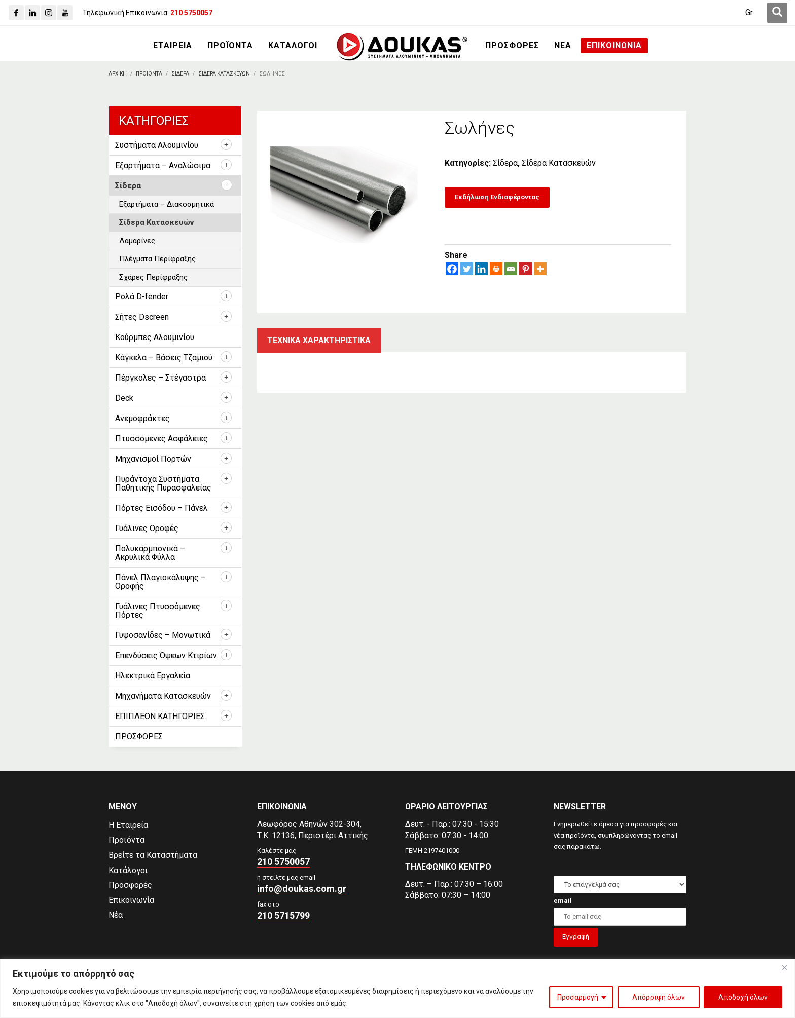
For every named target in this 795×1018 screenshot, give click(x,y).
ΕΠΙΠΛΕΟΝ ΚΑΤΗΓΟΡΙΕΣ (160, 716)
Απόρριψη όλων (658, 997)
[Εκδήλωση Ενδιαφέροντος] (497, 197)
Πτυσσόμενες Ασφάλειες (161, 438)
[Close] (784, 967)
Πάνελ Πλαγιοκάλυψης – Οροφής (160, 582)
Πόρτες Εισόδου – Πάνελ (161, 508)
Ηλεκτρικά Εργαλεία (152, 676)
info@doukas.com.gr (301, 888)
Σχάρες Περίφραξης (153, 277)
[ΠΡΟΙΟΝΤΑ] (149, 74)
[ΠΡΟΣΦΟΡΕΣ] (512, 45)
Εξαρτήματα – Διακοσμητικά (166, 204)
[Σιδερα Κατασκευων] (224, 74)
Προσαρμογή (577, 997)
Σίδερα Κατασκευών (559, 163)
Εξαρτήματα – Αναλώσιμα (162, 165)
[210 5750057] (191, 13)
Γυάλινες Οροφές (146, 528)
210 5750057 (283, 861)
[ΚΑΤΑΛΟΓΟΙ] (292, 45)
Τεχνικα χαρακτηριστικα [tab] (319, 340)
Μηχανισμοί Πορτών (153, 459)
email (563, 900)
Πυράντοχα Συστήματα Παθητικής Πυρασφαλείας (163, 483)
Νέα (116, 915)
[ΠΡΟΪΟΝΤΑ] (230, 45)
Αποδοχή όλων (743, 997)
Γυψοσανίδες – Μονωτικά (162, 635)
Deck (124, 398)
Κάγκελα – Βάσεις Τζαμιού (163, 357)
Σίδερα (505, 163)
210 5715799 (283, 915)
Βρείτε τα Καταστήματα (153, 855)
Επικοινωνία (131, 900)
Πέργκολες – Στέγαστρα (160, 378)
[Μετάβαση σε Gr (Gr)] (749, 13)
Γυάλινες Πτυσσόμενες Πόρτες (157, 610)
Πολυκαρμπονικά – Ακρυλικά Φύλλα (150, 553)
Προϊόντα (126, 840)
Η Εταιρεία (128, 825)
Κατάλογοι (128, 870)
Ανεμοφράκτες (142, 418)
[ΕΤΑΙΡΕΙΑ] (172, 45)
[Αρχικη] (118, 74)
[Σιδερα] (180, 74)
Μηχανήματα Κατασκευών (163, 696)
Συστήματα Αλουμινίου (156, 145)
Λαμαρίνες (137, 240)
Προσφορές (130, 885)
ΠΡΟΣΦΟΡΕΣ (139, 736)
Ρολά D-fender (141, 296)
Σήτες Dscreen (142, 317)
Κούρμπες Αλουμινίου (154, 337)
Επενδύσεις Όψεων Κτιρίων (166, 655)
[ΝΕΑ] (562, 45)
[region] (397, 988)
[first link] (777, 13)
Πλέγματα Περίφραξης (157, 258)
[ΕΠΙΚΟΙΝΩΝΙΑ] (614, 45)
